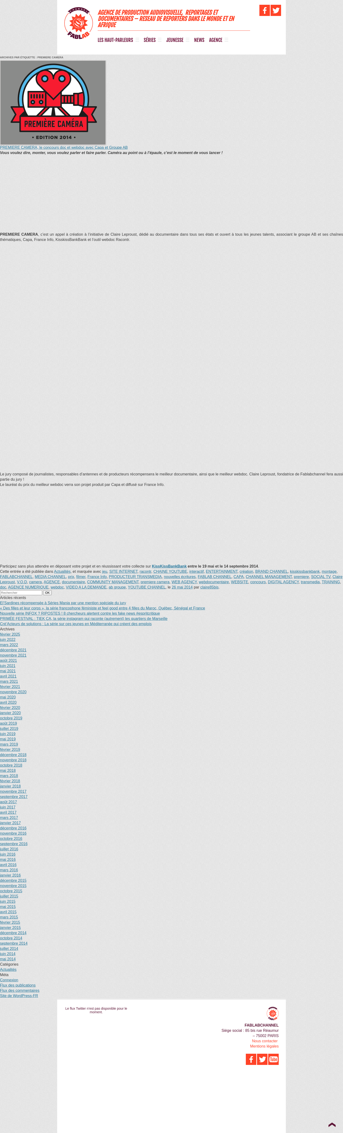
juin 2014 (7, 954)
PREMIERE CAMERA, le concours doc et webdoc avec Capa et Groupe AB (64, 147)
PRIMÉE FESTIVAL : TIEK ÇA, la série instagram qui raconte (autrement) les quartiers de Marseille (83, 619)
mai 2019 (8, 739)
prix (71, 577)
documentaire (73, 582)
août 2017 (8, 802)
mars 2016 (9, 870)
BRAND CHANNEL (271, 571)
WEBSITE (239, 582)
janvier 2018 (10, 786)
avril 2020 (8, 702)
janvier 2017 (10, 823)
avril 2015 (8, 912)
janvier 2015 (10, 928)
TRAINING (331, 582)
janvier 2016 (10, 875)
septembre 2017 (14, 797)
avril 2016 (8, 865)
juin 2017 (7, 807)
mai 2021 (8, 671)
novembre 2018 (13, 760)
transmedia (310, 582)
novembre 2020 (13, 692)
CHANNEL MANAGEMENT (269, 577)
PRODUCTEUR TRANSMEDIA (135, 577)
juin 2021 (7, 666)
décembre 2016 (13, 828)
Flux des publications (17, 985)
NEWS (199, 40)
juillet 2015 (9, 896)
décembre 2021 (13, 650)
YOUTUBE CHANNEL (147, 587)
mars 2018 (9, 776)
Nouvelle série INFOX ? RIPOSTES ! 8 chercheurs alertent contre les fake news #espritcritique (80, 613)
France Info (97, 577)
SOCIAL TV (320, 577)
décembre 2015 (13, 880)
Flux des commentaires (19, 990)
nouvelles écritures (180, 577)
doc (3, 587)
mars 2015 (9, 917)
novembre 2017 (13, 791)
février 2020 (10, 708)
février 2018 (10, 781)
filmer (80, 577)
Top (332, 1124)
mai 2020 (8, 697)
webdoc (57, 587)
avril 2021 (8, 676)
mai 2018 (8, 771)
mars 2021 (9, 681)
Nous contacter (265, 1041)
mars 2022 (9, 645)
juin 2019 (7, 734)
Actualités (62, 571)
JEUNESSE (174, 40)
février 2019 (10, 750)
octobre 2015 (11, 891)
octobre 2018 (11, 765)
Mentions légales (264, 1046)
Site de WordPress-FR (19, 996)
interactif (196, 571)
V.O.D (22, 582)
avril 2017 (8, 812)
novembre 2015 (13, 886)
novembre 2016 (13, 833)
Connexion (9, 980)
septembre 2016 (14, 844)
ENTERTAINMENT (221, 571)
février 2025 (10, 634)
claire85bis (209, 587)
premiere (301, 577)
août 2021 (8, 661)
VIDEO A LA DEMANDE (86, 587)
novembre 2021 (13, 655)
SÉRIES (150, 40)
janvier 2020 (10, 713)
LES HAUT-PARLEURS (115, 40)
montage (329, 571)
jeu (104, 571)
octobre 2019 (11, 718)
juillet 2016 (9, 849)
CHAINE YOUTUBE (170, 571)
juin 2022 (7, 640)
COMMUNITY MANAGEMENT (113, 582)
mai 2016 (8, 860)
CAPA (238, 577)
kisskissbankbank (305, 571)
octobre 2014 (11, 938)
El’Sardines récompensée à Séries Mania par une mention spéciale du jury (63, 603)
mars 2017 (9, 818)
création (246, 571)
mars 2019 (9, 744)
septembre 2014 (14, 943)
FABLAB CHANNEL (214, 577)
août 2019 (8, 723)
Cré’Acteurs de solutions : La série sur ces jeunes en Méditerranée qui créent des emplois (76, 624)
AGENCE (215, 40)
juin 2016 (7, 854)
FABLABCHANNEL (16, 577)
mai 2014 (8, 959)
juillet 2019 (9, 729)
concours (258, 582)
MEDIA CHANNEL (50, 577)
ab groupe (117, 587)
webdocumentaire (214, 582)
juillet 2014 (9, 949)
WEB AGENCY (184, 582)
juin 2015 (7, 901)
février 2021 (10, 687)
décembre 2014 (13, 933)
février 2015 (10, 922)
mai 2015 (8, 907)
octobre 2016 (11, 839)
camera (35, 582)
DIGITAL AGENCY (283, 582)
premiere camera (155, 582)
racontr (145, 571)
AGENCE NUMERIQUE (28, 587)
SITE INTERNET (123, 571)
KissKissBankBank (169, 566)
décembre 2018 (13, 755)
